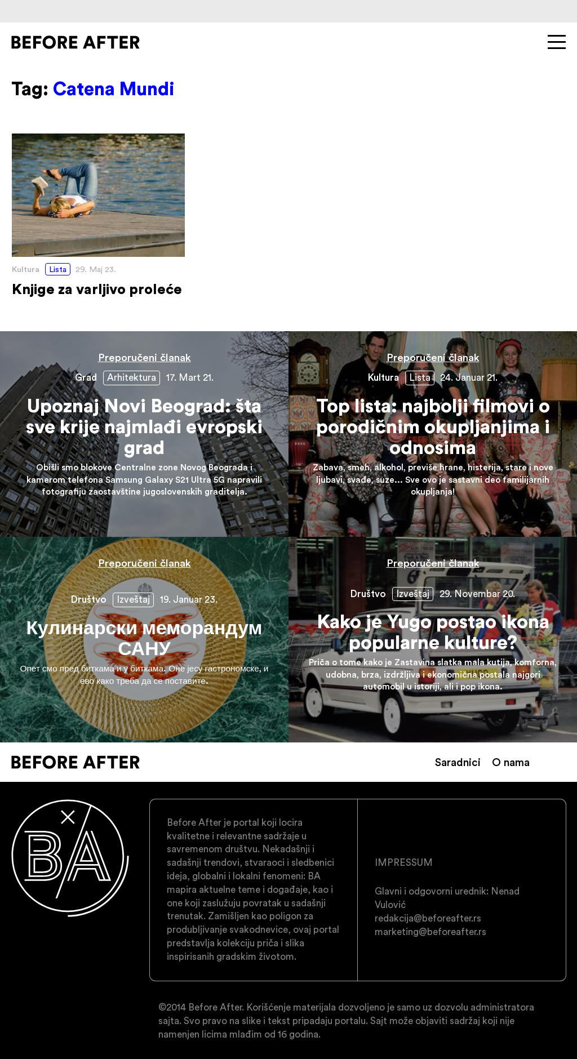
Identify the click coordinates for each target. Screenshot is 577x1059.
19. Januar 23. (189, 599)
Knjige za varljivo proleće (98, 216)
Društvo (88, 599)
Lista (57, 269)
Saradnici (458, 762)
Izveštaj (133, 599)
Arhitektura (131, 377)
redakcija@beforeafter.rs (428, 918)
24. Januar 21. (469, 377)
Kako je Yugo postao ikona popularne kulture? (432, 639)
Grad (86, 377)
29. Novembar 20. (477, 594)
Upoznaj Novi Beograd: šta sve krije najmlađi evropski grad (144, 434)
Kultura (25, 269)
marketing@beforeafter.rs (430, 931)
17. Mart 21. (190, 377)
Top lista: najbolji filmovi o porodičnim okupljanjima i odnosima (432, 434)
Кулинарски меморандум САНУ (144, 639)
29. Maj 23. (96, 269)
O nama (511, 762)
